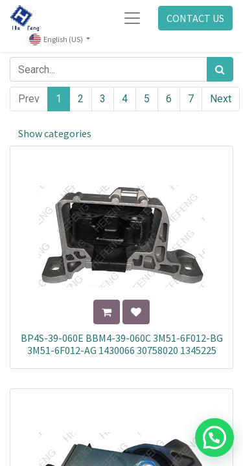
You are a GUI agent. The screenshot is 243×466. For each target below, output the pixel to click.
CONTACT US (195, 18)
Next (220, 99)
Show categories (54, 133)
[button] (106, 312)
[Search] (220, 69)
